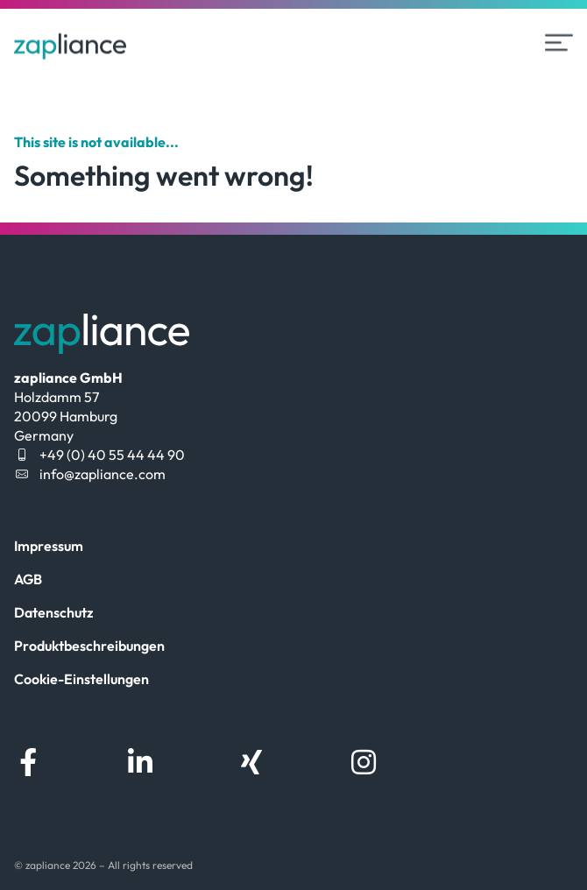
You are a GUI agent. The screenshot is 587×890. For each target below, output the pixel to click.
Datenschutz (53, 612)
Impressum (48, 545)
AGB (28, 579)
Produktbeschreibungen (89, 645)
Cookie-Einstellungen (81, 679)
